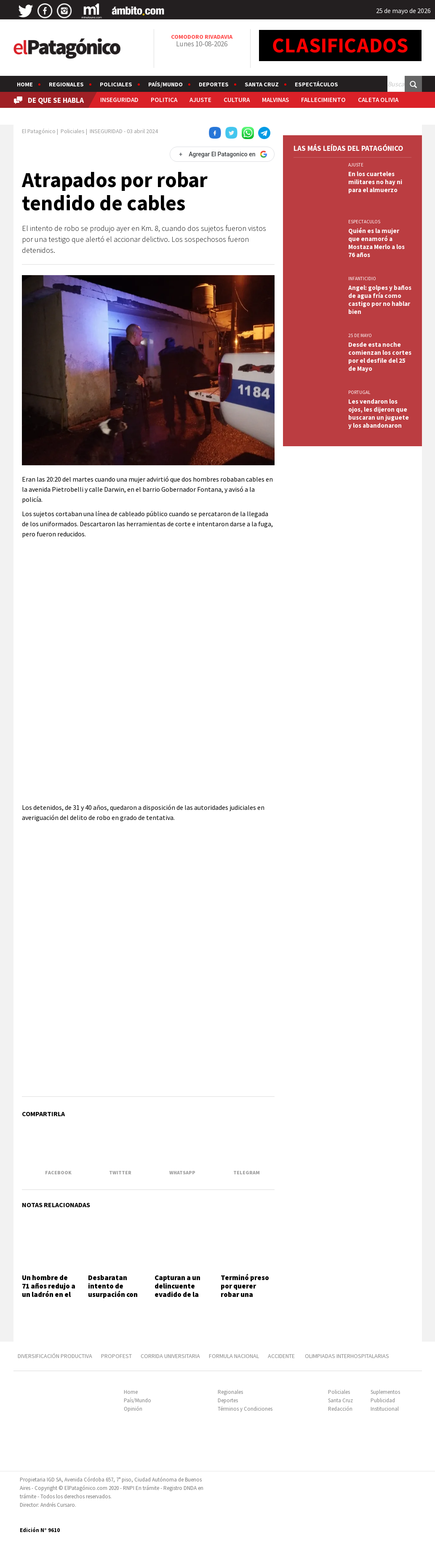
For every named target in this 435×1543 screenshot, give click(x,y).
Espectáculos (316, 84)
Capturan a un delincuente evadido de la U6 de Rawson (177, 1290)
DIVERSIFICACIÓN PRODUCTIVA (55, 1356)
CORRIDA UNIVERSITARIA (170, 1356)
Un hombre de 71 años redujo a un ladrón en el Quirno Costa (48, 1290)
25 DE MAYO (360, 335)
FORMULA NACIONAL (234, 1356)
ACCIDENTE (282, 1356)
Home (25, 84)
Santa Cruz (262, 84)
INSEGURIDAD (119, 100)
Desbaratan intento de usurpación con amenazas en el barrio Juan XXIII (114, 1299)
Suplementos (385, 1392)
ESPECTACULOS (364, 222)
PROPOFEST (116, 1356)
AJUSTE (200, 100)
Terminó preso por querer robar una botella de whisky (245, 1295)
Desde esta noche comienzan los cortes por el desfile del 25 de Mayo (379, 356)
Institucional (385, 1408)
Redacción (340, 1408)
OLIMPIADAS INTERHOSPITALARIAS (347, 1356)
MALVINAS (275, 100)
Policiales (116, 84)
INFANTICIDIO (362, 278)
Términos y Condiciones (245, 1408)
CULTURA (237, 100)
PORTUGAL (359, 392)
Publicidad (383, 1400)
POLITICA (164, 100)
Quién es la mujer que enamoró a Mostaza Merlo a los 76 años (376, 243)
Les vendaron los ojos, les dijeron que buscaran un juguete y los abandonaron (378, 413)
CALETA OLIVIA (378, 100)
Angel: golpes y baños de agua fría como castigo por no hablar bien (379, 300)
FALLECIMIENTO (323, 100)
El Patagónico (39, 131)
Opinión (133, 1408)
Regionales (66, 84)
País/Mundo (165, 84)
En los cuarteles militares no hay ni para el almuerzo (375, 182)
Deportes (214, 84)
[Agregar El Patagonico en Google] (222, 154)
